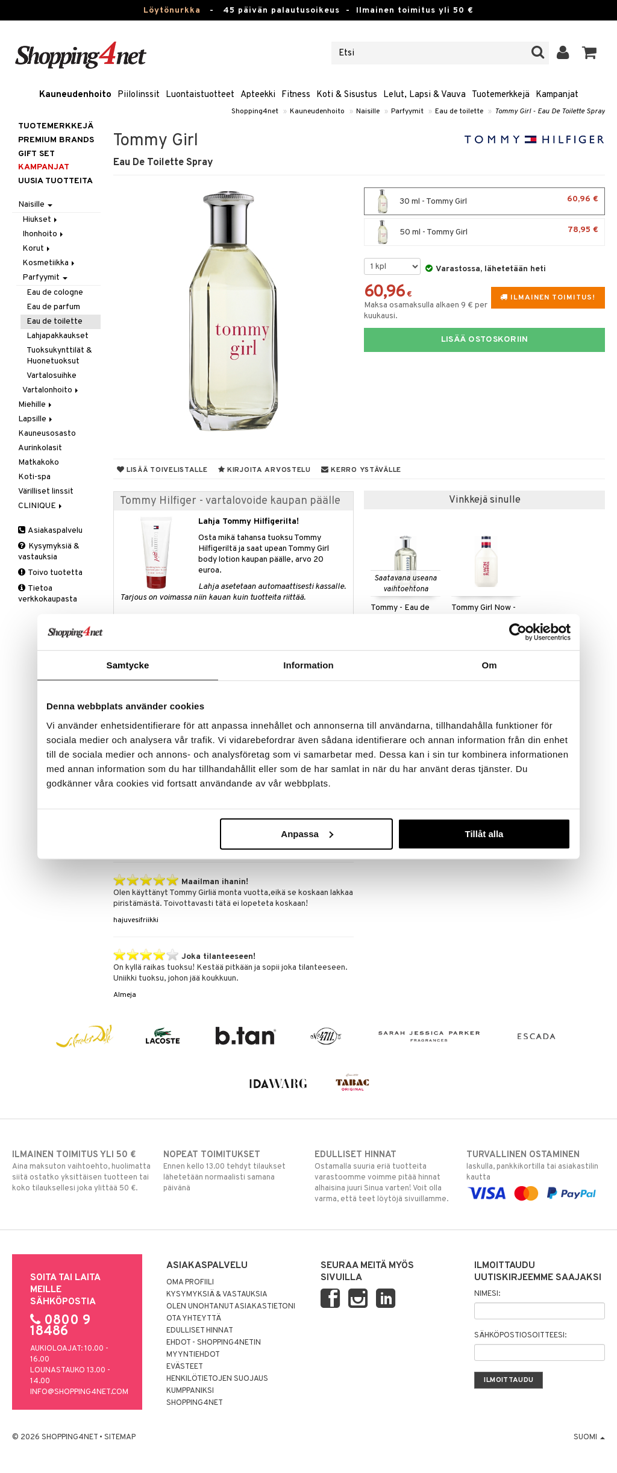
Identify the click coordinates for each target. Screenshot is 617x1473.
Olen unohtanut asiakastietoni (230, 1306)
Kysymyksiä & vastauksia (49, 551)
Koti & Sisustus (346, 95)
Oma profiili (190, 1282)
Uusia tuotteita (55, 181)
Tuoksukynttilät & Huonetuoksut (59, 355)
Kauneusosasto (47, 434)
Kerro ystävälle (361, 470)
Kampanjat (557, 95)
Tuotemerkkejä (501, 95)
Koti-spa (34, 477)
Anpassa (307, 833)
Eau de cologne (55, 292)
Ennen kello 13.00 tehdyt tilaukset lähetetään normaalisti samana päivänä (232, 1171)
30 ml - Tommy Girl (484, 201)
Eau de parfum (53, 307)
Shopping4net (254, 111)
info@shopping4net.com (79, 1392)
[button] (589, 53)
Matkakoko (38, 462)
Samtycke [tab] (128, 665)
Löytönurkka (172, 10)
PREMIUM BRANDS (56, 140)
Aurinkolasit (40, 448)
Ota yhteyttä (193, 1319)
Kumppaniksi (190, 1391)
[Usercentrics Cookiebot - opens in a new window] (518, 632)
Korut (37, 248)
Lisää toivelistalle (162, 470)
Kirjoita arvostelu (264, 470)
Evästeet (184, 1367)
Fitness (295, 95)
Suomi (589, 1437)
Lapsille (36, 419)
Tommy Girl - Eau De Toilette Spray (550, 111)
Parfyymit (407, 111)
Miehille (36, 405)
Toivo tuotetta (50, 573)
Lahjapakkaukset (58, 336)
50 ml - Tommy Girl (484, 232)
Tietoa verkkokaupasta (47, 594)
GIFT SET (36, 154)
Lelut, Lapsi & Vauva (424, 95)
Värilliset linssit (46, 491)
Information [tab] (308, 665)
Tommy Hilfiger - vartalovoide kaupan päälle (230, 501)
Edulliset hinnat (199, 1331)
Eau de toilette (459, 111)
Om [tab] (488, 665)
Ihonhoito (43, 234)
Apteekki (257, 95)
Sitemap (120, 1437)
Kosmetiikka (49, 263)
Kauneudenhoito (75, 95)
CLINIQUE (41, 506)
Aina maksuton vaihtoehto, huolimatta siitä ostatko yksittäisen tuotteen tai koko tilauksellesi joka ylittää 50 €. (81, 1171)
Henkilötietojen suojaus (217, 1379)
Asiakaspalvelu (50, 531)
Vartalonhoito (51, 390)
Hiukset (40, 220)
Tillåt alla (484, 833)
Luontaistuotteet (200, 95)
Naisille (368, 111)
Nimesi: (487, 1294)
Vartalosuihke (52, 376)
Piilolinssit (138, 95)
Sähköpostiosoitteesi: (520, 1335)
